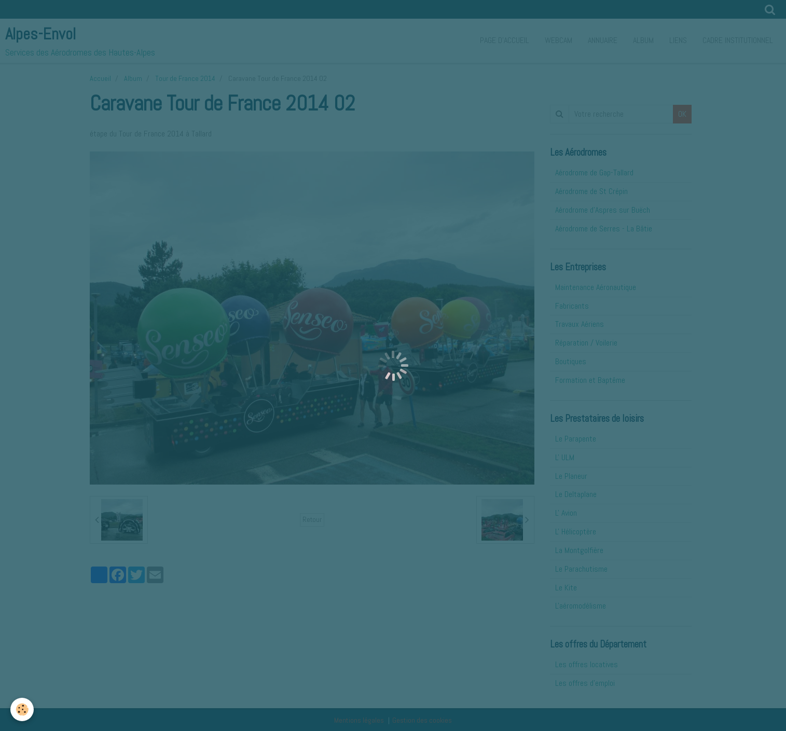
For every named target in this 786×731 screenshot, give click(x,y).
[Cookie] (22, 709)
